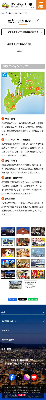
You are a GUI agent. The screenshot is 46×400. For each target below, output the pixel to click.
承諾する (22, 395)
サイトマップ (30, 363)
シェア (12, 299)
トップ (4, 13)
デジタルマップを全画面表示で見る (25, 32)
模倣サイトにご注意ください (23, 360)
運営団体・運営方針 (13, 363)
